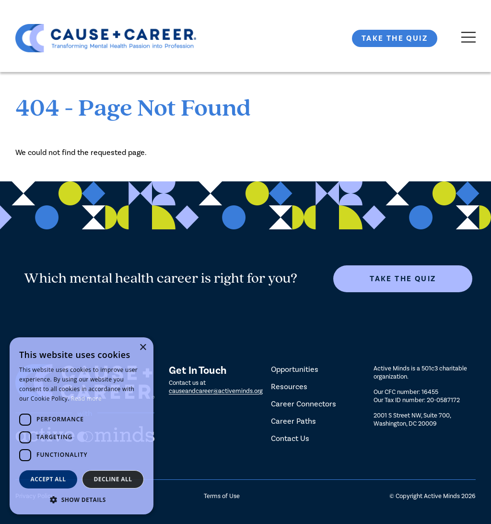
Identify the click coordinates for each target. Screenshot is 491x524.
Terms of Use (222, 496)
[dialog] (81, 425)
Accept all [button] (48, 479)
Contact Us (290, 438)
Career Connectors (303, 403)
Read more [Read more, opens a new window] (86, 398)
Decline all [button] (113, 479)
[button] (81, 500)
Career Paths (293, 421)
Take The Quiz (395, 38)
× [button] (142, 347)
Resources (289, 386)
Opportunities (294, 369)
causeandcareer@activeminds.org (216, 390)
